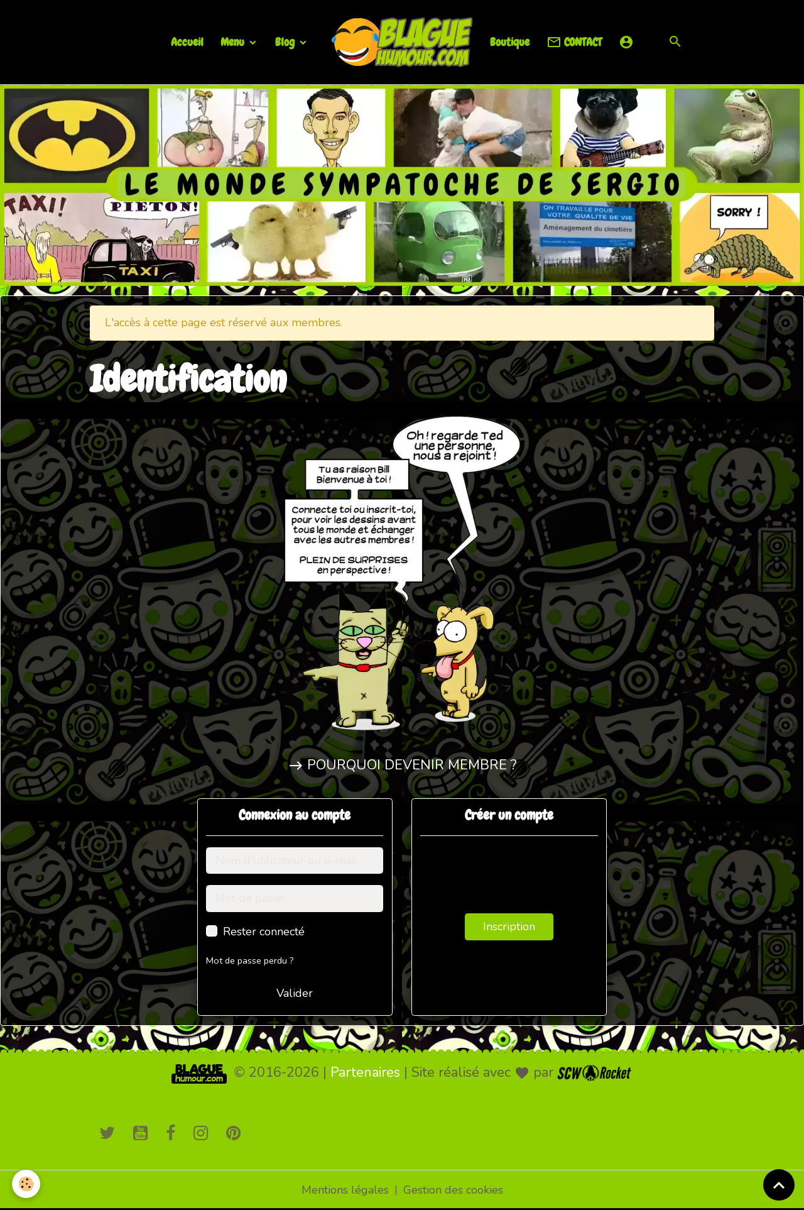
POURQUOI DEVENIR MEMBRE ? (411, 765)
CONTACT (574, 42)
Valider (294, 993)
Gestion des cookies (453, 1189)
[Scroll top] (779, 1185)
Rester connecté (264, 931)
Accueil (187, 42)
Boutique (510, 42)
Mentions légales (345, 1189)
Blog (286, 42)
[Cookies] (27, 1184)
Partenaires (365, 1072)
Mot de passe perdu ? (250, 960)
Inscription (509, 926)
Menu (233, 42)
